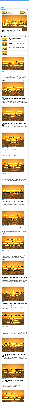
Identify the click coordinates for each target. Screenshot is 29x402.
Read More (3, 80)
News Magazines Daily (14, 4)
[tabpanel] (14, 25)
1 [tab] (23, 16)
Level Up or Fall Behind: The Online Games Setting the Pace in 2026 (16, 43)
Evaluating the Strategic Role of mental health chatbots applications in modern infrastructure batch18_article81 (16, 48)
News (8, 40)
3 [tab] (25, 16)
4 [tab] (26, 16)
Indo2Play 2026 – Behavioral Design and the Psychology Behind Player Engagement (11, 31)
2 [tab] (24, 16)
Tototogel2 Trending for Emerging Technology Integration (12, 227)
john (22, 80)
